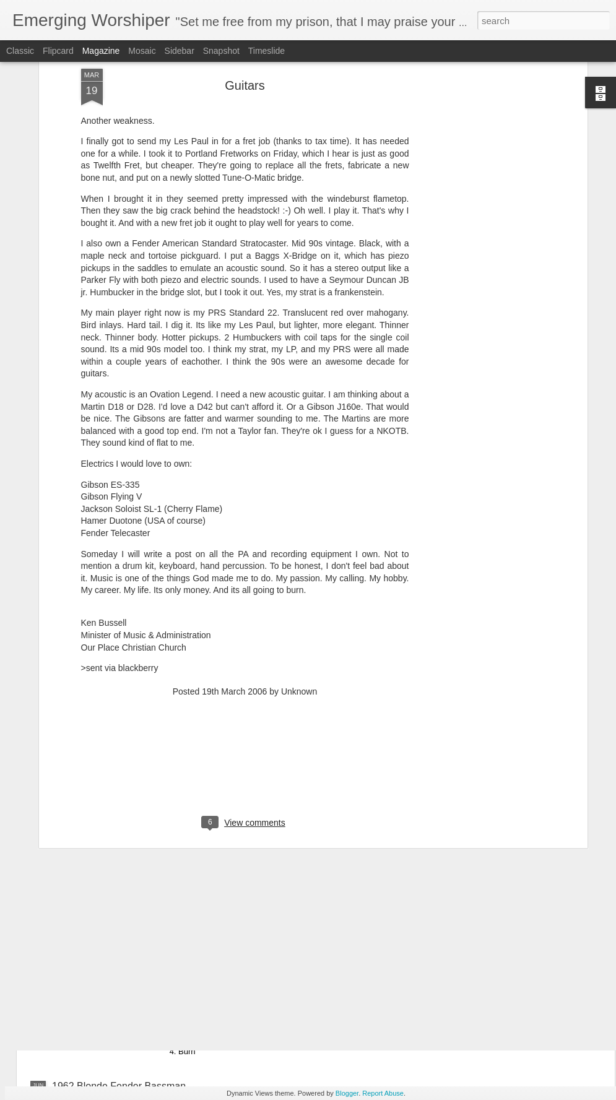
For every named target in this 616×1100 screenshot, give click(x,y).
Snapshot (221, 51)
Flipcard (58, 51)
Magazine (101, 51)
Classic (20, 51)
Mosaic (141, 51)
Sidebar (179, 51)
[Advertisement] (245, 656)
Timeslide (266, 51)
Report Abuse (383, 1093)
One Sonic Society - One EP (253, 945)
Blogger (347, 1093)
